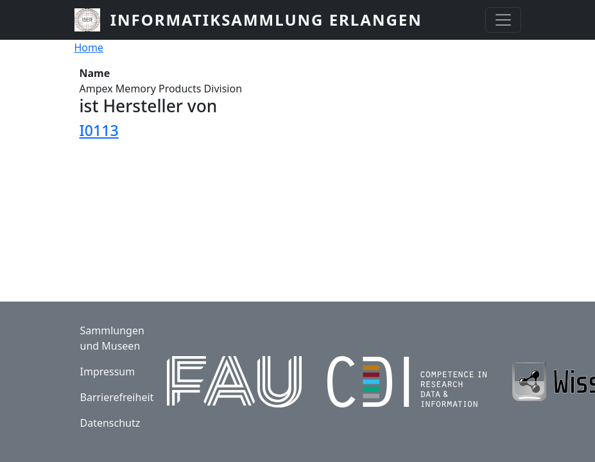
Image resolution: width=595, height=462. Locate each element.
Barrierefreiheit (117, 397)
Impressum (107, 371)
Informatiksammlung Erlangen (266, 19)
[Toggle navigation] (503, 20)
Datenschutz (110, 423)
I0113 (99, 130)
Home (89, 47)
